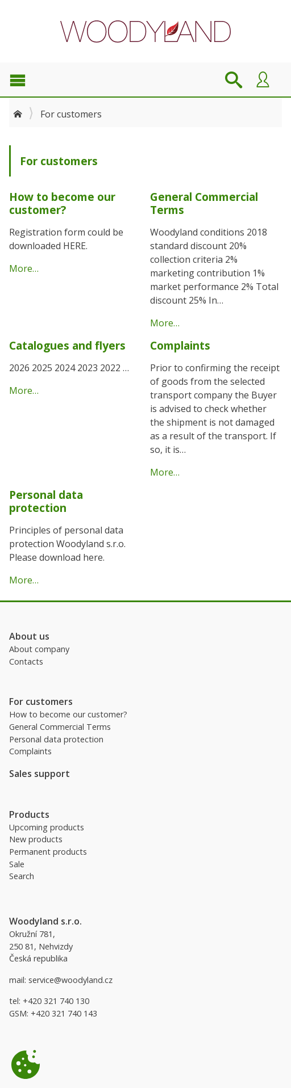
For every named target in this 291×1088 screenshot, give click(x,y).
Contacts (26, 661)
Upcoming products (46, 827)
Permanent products (48, 851)
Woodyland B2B (145, 31)
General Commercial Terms (60, 726)
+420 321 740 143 (64, 1013)
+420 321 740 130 (56, 1000)
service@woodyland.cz (70, 979)
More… (24, 268)
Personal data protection (56, 739)
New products (36, 839)
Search (21, 876)
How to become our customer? (68, 714)
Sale (16, 864)
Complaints (30, 751)
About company (39, 649)
